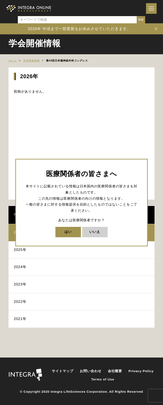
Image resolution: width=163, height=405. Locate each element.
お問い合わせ (90, 371)
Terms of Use (102, 379)
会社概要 (115, 371)
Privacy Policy (141, 371)
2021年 (20, 319)
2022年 (20, 302)
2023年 (20, 284)
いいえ (94, 232)
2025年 (20, 250)
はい (68, 232)
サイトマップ (62, 371)
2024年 (20, 267)
